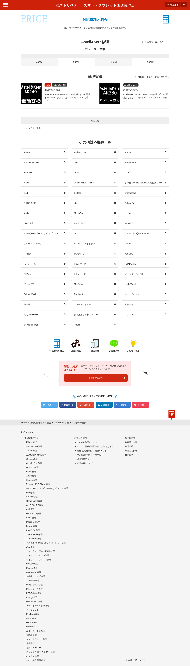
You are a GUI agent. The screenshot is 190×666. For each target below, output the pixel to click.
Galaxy (77, 162)
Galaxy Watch (30, 294)
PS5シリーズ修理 (34, 589)
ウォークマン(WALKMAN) (137, 233)
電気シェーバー (31, 315)
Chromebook (130, 193)
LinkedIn (105, 405)
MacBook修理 (32, 614)
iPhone (27, 152)
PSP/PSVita (130, 264)
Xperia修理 (31, 476)
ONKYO (128, 244)
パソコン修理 (32, 656)
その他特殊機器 (31, 325)
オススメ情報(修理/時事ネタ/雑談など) (95, 446)
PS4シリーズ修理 (34, 585)
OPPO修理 (31, 472)
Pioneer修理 (32, 568)
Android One (80, 152)
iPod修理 (30, 547)
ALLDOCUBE (30, 203)
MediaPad (78, 213)
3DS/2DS (129, 254)
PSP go (27, 274)
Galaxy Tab (130, 203)
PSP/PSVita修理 (33, 593)
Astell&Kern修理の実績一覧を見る (153, 77)
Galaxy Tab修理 (33, 513)
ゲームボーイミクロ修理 (37, 606)
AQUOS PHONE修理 (36, 455)
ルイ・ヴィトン (132, 294)
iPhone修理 (31, 442)
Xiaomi (27, 183)
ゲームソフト (30, 284)
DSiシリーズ (80, 274)
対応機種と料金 (31, 438)
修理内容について (85, 463)
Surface (77, 193)
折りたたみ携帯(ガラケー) (86, 315)
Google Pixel (130, 162)
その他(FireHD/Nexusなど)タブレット (41, 233)
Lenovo (128, 213)
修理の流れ (130, 438)
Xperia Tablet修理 (34, 534)
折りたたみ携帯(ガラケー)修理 (40, 652)
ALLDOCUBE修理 (34, 505)
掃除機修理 (31, 635)
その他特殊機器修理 (35, 660)
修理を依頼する (95, 378)
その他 (77, 325)
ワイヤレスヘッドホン (84, 244)
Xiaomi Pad (130, 223)
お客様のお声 (131, 442)
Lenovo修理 (31, 526)
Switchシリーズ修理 (35, 576)
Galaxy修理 (31, 459)
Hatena (123, 405)
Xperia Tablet (80, 223)
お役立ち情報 (80, 438)
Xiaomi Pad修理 (33, 539)
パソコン (129, 315)
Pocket (141, 405)
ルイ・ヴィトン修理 (35, 631)
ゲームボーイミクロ (134, 274)
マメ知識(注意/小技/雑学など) (90, 455)
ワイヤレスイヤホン (33, 244)
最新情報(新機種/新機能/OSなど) (92, 451)
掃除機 (27, 304)
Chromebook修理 (34, 501)
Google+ (87, 405)
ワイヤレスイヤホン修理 (37, 555)
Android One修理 (34, 446)
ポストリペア (66, 5)
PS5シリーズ (80, 264)
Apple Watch (130, 284)
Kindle (26, 213)
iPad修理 (30, 492)
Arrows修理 (31, 451)
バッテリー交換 (33, 128)
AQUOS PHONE (31, 162)
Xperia (127, 173)
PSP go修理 (32, 597)
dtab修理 (30, 509)
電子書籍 (129, 304)
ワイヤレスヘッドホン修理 (38, 560)
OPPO (77, 173)
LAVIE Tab (28, 223)
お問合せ (129, 455)
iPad (26, 193)
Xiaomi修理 (31, 480)
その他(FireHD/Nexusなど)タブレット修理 (46, 543)
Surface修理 (32, 497)
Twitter (50, 405)
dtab (76, 203)
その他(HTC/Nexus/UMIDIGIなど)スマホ (143, 183)
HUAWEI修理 (32, 467)
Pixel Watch (79, 294)
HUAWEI (28, 173)
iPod (76, 233)
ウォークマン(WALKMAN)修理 (40, 551)
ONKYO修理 (32, 564)
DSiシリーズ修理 (34, 601)
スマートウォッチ (82, 304)
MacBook (78, 284)
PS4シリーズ (30, 264)
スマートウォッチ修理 (36, 639)
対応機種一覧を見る (154, 42)
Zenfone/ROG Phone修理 (38, 484)
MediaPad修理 (33, 522)
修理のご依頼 (131, 451)
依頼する (174, 5)
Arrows (128, 152)
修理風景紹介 (83, 459)
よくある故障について (87, 442)
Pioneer (27, 254)
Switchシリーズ (81, 254)
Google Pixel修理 (34, 463)
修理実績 (129, 446)
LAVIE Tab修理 (33, 530)
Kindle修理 (31, 518)
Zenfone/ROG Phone (84, 183)
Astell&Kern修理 (33, 572)
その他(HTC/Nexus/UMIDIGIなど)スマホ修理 (47, 488)
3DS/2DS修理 (32, 580)
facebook (68, 405)
